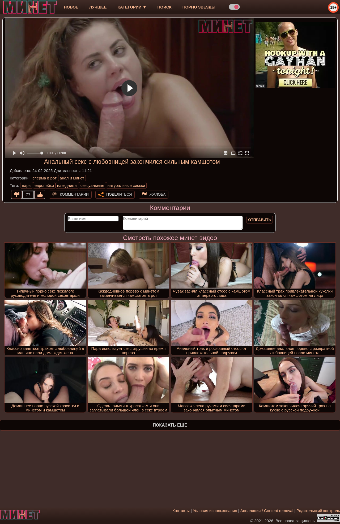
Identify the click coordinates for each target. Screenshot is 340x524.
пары (26, 185)
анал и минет (72, 178)
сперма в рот (44, 178)
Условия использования (215, 510)
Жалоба (158, 194)
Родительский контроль (318, 510)
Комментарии (74, 194)
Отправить (259, 220)
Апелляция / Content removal (266, 510)
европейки (44, 185)
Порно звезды (198, 7)
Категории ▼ (132, 7)
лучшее (98, 7)
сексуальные (92, 185)
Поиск (165, 7)
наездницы (67, 185)
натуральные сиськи (126, 185)
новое (71, 7)
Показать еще (170, 425)
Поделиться (119, 194)
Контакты (181, 510)
